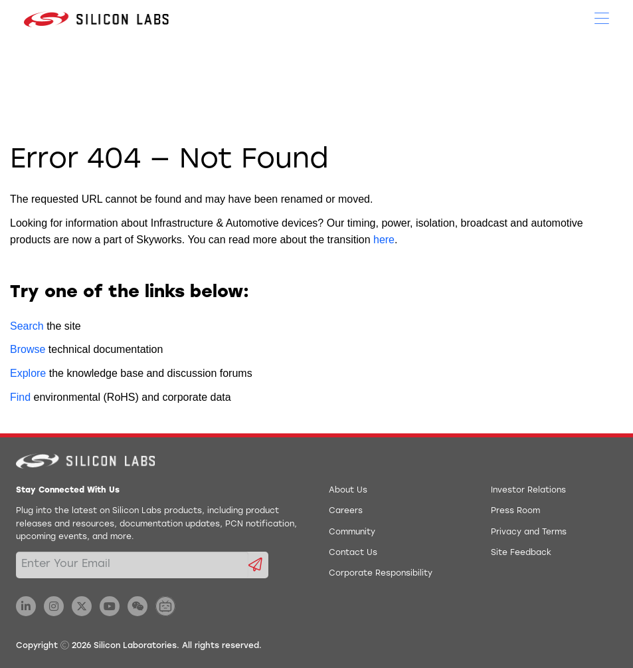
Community (352, 532)
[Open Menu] (601, 17)
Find (20, 397)
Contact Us (353, 553)
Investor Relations (528, 491)
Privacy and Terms (529, 532)
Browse (27, 349)
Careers (346, 511)
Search (27, 326)
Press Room (515, 511)
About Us (348, 491)
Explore (28, 373)
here (384, 239)
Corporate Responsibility (380, 574)
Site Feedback (521, 553)
